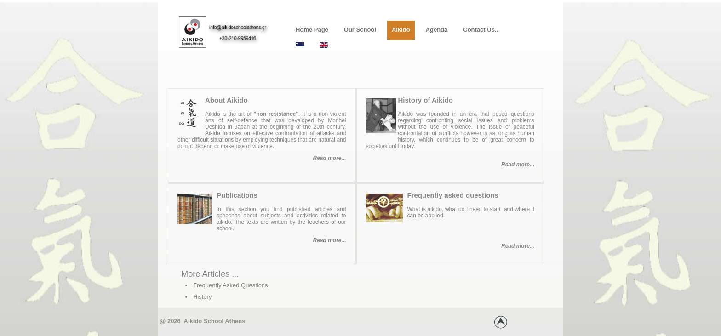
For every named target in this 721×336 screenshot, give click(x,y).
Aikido (401, 29)
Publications (237, 195)
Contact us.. (480, 29)
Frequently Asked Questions (230, 285)
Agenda (437, 29)
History (202, 296)
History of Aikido (425, 100)
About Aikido (226, 100)
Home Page (312, 29)
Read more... (329, 158)
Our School (360, 29)
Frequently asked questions (452, 195)
